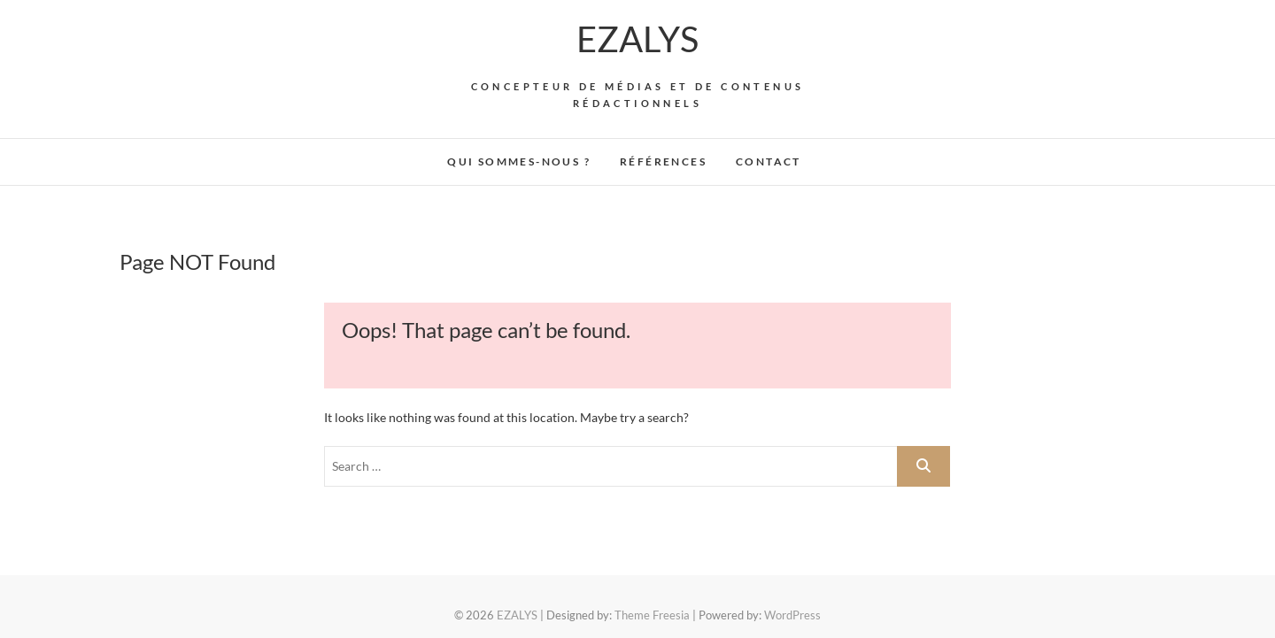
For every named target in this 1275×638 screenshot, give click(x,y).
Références (663, 161)
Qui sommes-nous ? (519, 161)
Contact (768, 161)
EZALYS (637, 39)
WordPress (792, 615)
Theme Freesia (652, 615)
